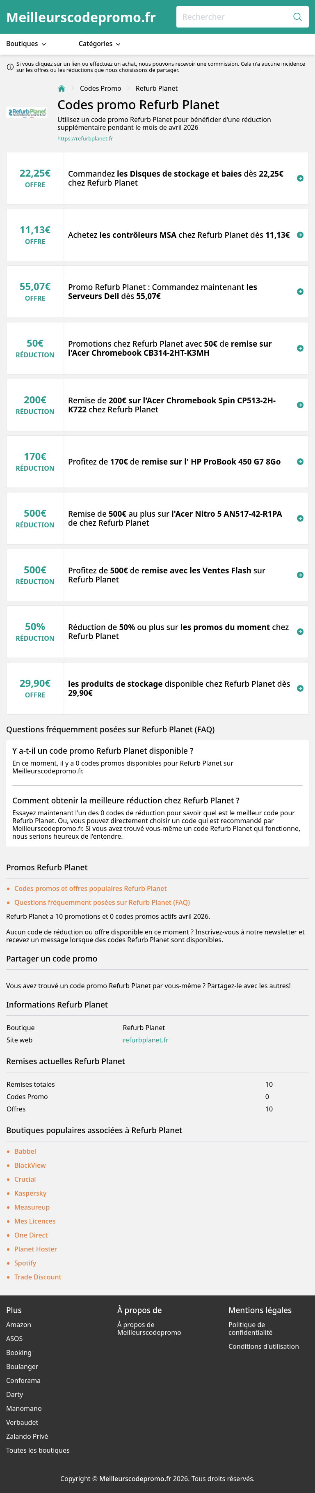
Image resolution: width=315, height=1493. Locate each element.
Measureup (32, 1207)
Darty (14, 1394)
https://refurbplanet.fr (85, 139)
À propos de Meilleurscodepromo (149, 1328)
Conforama (23, 1380)
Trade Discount (38, 1276)
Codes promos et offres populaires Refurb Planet (90, 888)
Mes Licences (35, 1221)
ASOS (14, 1338)
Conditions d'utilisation (263, 1346)
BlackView (30, 1165)
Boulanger (22, 1366)
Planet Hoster (35, 1249)
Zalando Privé (27, 1436)
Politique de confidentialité (250, 1328)
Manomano (24, 1408)
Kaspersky (30, 1193)
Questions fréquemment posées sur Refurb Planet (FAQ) (102, 902)
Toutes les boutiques (38, 1450)
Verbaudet (22, 1422)
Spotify (25, 1263)
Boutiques (27, 43)
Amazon (18, 1324)
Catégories (101, 43)
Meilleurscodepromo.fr (81, 17)
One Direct (31, 1235)
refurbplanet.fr (146, 1040)
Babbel (25, 1151)
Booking (19, 1352)
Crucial (25, 1179)
